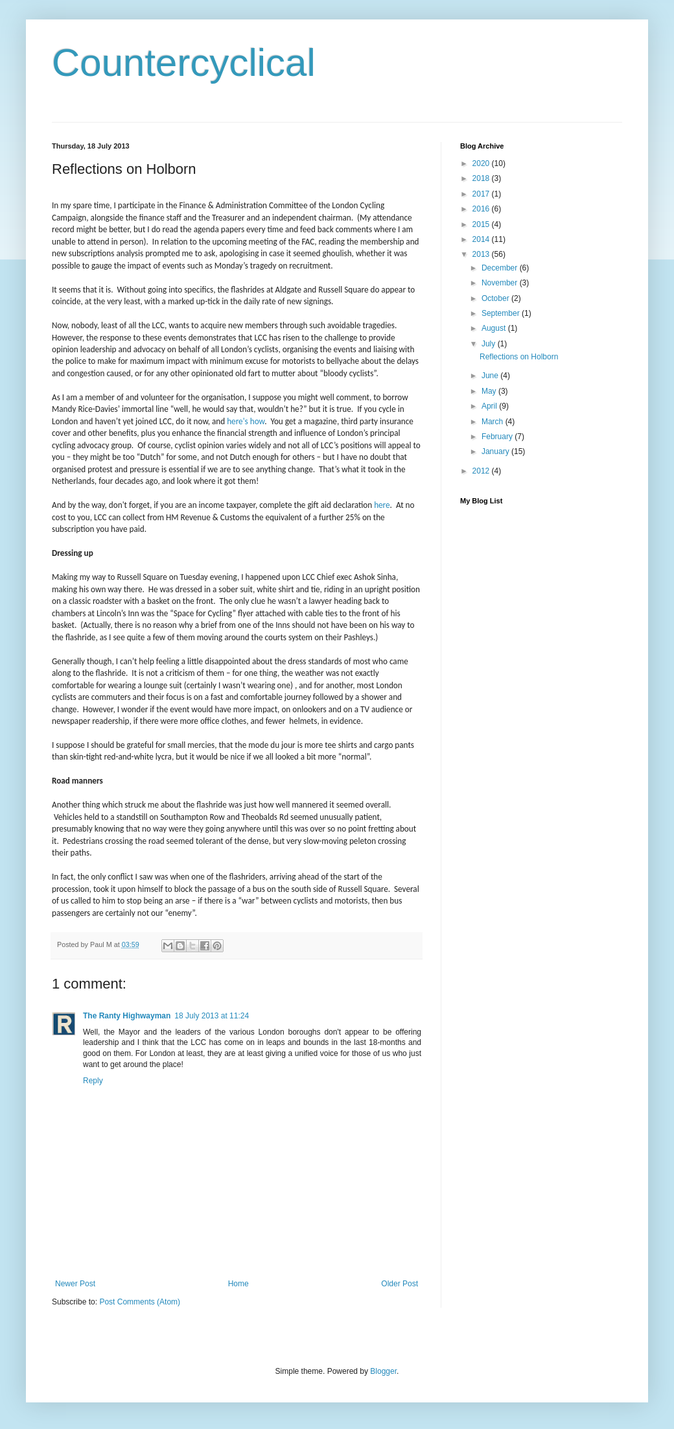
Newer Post (75, 1283)
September (502, 313)
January (496, 451)
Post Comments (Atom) (139, 1301)
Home (238, 1283)
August (495, 328)
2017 (482, 193)
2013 (482, 254)
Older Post (399, 1283)
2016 (482, 208)
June (491, 375)
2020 (482, 163)
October (496, 298)
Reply (93, 1080)
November (501, 282)
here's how (245, 421)
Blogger (383, 1371)
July (490, 343)
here (381, 504)
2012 (482, 470)
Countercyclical (184, 62)
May (490, 391)
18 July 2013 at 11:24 (211, 1015)
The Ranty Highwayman (126, 1015)
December (501, 267)
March (494, 421)
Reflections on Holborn (519, 356)
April (490, 406)
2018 (482, 178)
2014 (482, 239)
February (498, 436)
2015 (482, 224)
